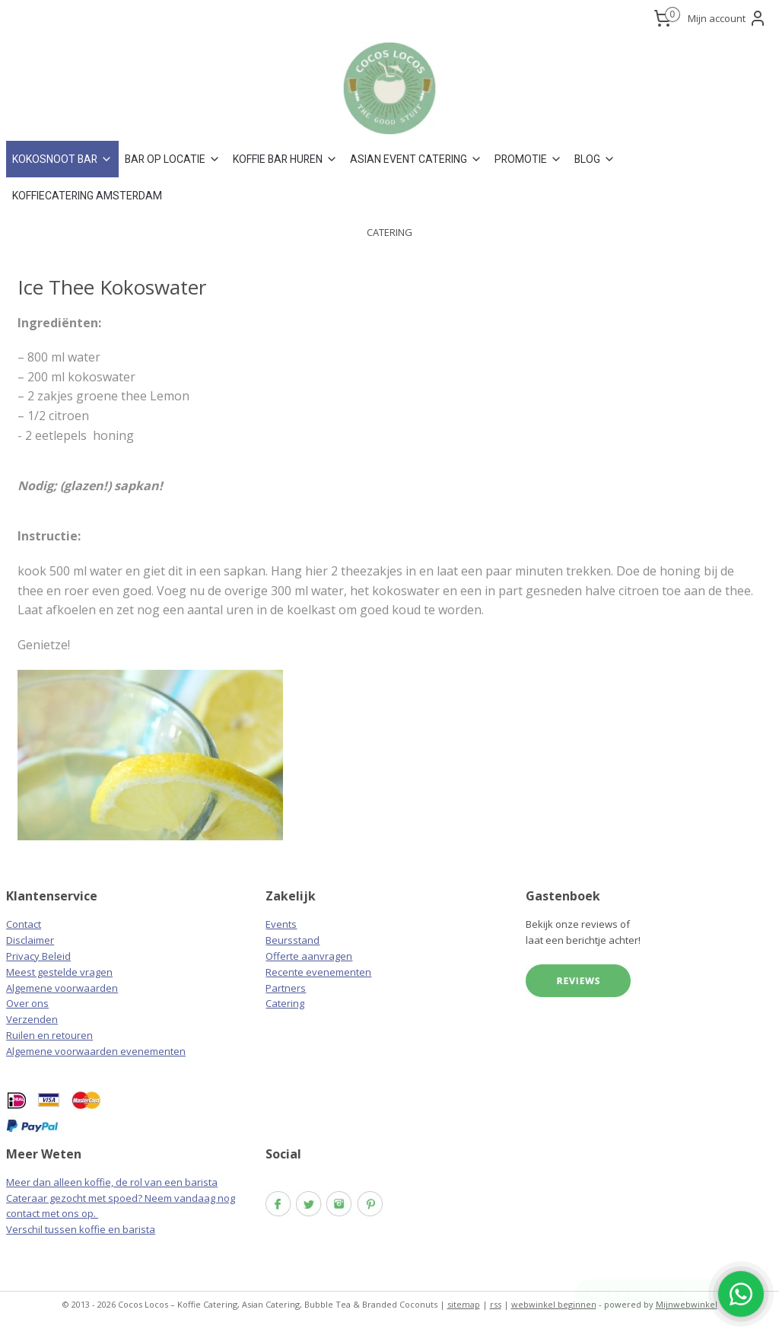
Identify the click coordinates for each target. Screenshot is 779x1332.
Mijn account (727, 18)
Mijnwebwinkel (686, 1304)
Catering (284, 1003)
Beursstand (292, 940)
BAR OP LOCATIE (173, 159)
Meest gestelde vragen (59, 972)
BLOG (594, 159)
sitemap (463, 1304)
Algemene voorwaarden (62, 988)
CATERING (389, 232)
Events (281, 924)
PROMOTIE (528, 159)
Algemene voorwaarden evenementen (96, 1051)
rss (495, 1304)
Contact (23, 924)
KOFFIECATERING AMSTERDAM (87, 196)
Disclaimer (30, 940)
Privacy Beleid (38, 956)
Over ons (27, 1003)
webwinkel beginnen (553, 1304)
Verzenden (32, 1019)
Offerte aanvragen (308, 956)
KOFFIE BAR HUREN (285, 159)
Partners (285, 988)
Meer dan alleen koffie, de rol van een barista (112, 1182)
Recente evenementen (318, 972)
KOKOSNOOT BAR (62, 159)
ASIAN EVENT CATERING (416, 159)
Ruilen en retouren (49, 1035)
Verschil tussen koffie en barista (80, 1229)
